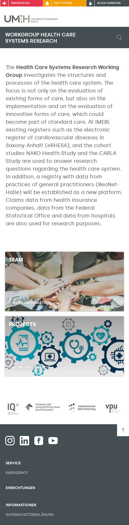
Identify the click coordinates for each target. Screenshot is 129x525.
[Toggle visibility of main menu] (118, 19)
